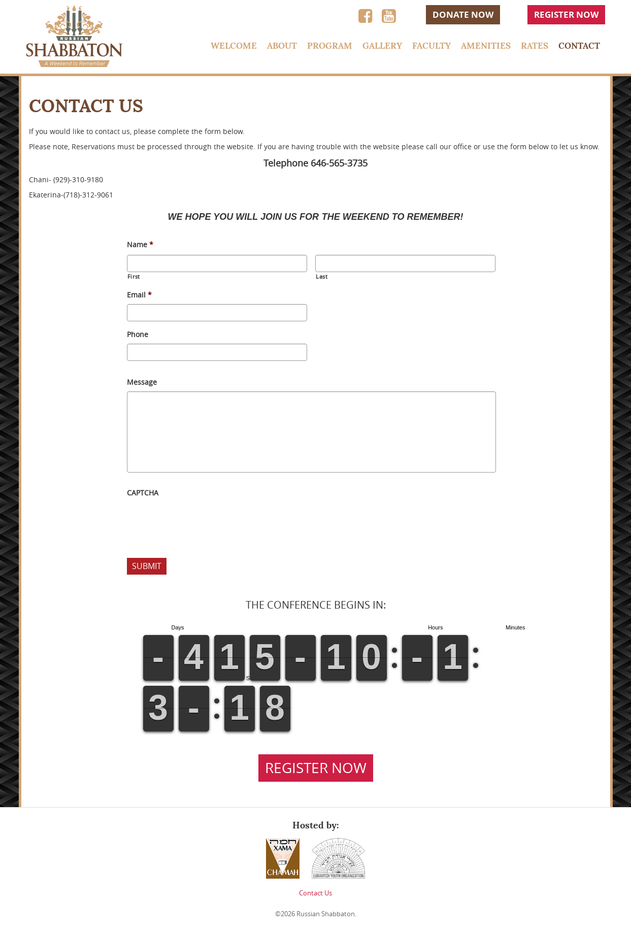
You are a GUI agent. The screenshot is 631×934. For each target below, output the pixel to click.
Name (140, 244)
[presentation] (204, 522)
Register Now (316, 767)
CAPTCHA (142, 492)
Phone (137, 334)
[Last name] (405, 263)
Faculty (431, 45)
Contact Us (315, 893)
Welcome (234, 45)
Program (329, 45)
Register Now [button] (566, 14)
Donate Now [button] (463, 14)
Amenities (486, 45)
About (282, 45)
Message (142, 382)
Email (139, 294)
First (133, 276)
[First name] (217, 263)
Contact (579, 45)
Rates (534, 45)
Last (322, 276)
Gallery (382, 45)
